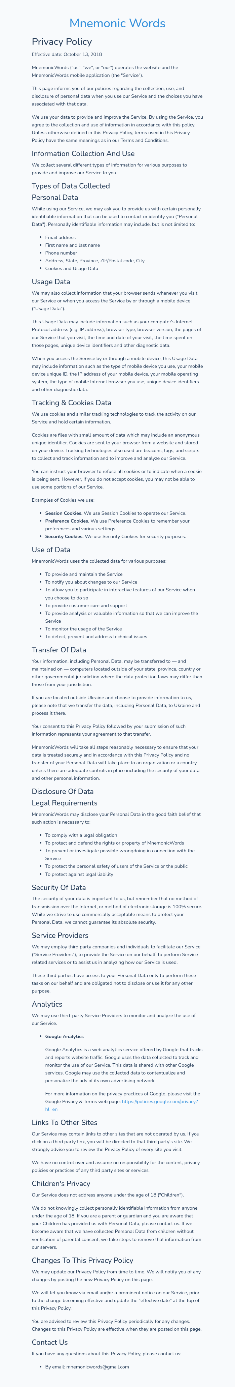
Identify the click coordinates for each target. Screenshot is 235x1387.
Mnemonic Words (117, 23)
